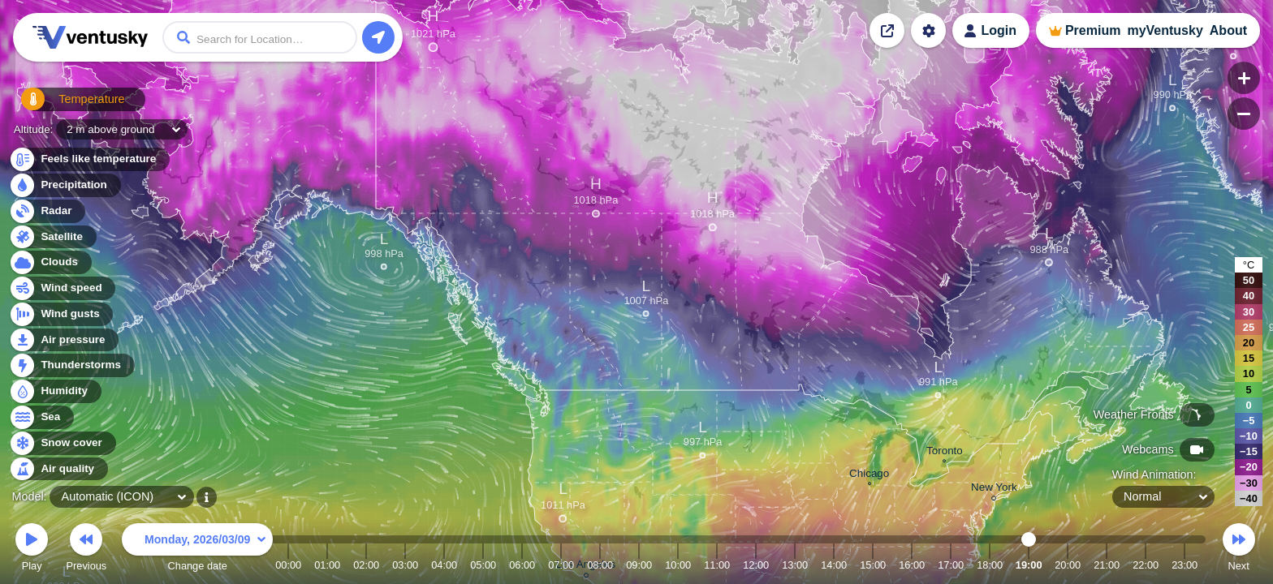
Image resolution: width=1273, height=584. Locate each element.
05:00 (483, 565)
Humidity (55, 391)
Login (998, 30)
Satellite (52, 237)
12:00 (756, 565)
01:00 (327, 565)
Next (1239, 549)
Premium (1092, 30)
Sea (41, 417)
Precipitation (64, 185)
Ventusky (87, 37)
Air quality (58, 469)
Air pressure (64, 340)
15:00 (873, 565)
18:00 (990, 565)
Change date (197, 549)
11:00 (717, 565)
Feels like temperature (89, 159)
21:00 (1107, 565)
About (1228, 30)
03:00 (405, 565)
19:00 (1029, 565)
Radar (47, 211)
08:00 (600, 565)
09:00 (639, 565)
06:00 (522, 565)
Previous (86, 549)
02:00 (366, 565)
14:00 (834, 565)
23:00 (1184, 565)
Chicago (869, 475)
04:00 (444, 565)
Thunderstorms (71, 365)
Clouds (50, 262)
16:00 (912, 565)
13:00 (795, 565)
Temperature (64, 105)
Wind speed (62, 288)
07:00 (561, 565)
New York (994, 489)
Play (31, 549)
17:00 (951, 565)
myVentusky (1164, 30)
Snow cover (62, 443)
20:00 (1068, 565)
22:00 (1146, 565)
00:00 (288, 565)
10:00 (678, 565)
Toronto (944, 452)
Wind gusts (61, 314)
